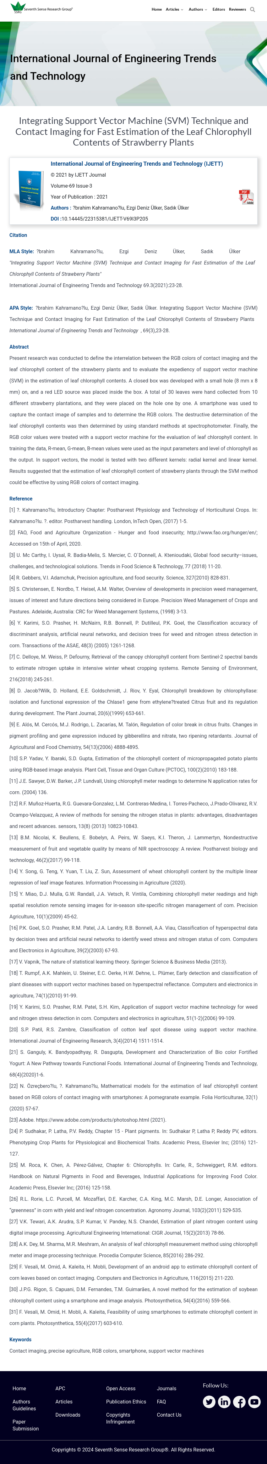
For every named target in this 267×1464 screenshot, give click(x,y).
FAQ (161, 1402)
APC (60, 1389)
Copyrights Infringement (120, 1418)
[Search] (252, 6)
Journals (167, 1389)
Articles (64, 1402)
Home (19, 1389)
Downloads (68, 1415)
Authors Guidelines (24, 1405)
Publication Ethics (126, 1402)
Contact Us (169, 1415)
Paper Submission (26, 1425)
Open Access (120, 1389)
